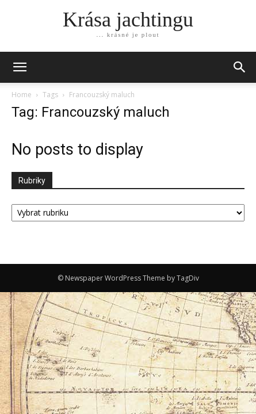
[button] (240, 67)
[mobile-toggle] (19, 67)
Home (22, 94)
